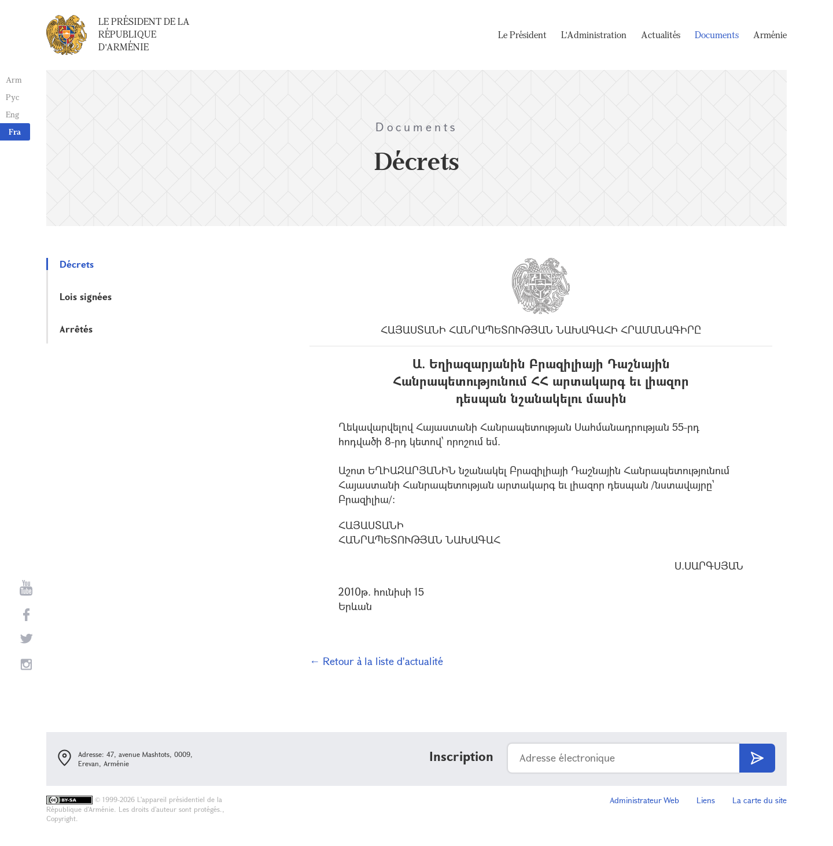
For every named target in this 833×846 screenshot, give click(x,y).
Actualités (660, 34)
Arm (14, 79)
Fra (15, 131)
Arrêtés (76, 329)
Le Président (522, 34)
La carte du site (759, 800)
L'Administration (593, 34)
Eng (12, 114)
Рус (12, 96)
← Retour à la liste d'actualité (376, 661)
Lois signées (86, 296)
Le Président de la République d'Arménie (144, 34)
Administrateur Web (644, 800)
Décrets (77, 264)
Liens (705, 800)
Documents (717, 34)
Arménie (770, 34)
